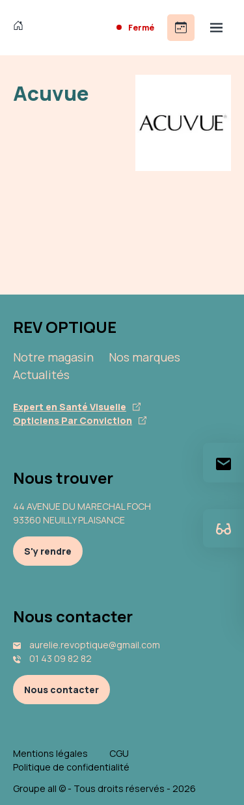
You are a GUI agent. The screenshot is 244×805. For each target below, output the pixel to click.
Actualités (41, 374)
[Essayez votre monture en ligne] (223, 528)
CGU (119, 753)
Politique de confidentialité (71, 767)
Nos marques (144, 357)
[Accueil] (21, 27)
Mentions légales (50, 753)
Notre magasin (53, 357)
